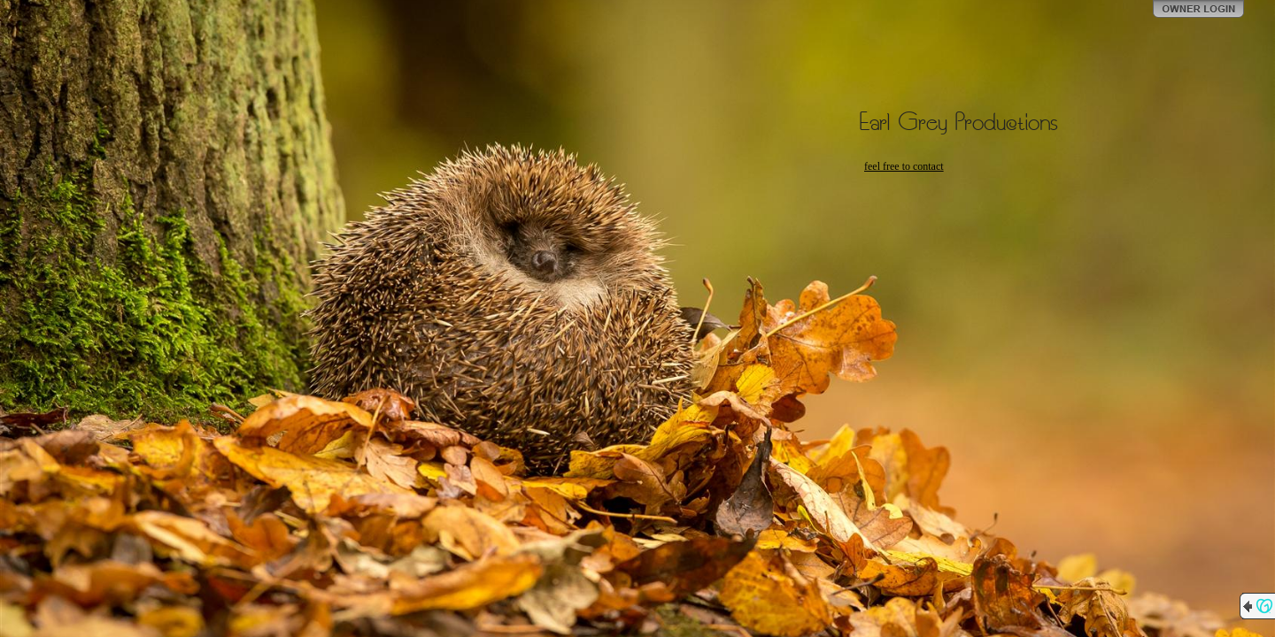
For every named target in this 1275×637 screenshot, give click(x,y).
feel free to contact (904, 166)
